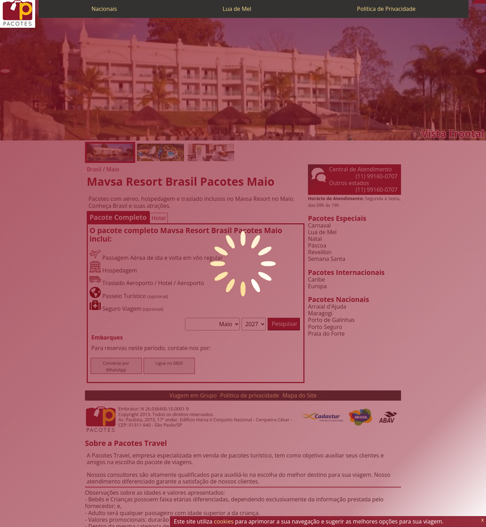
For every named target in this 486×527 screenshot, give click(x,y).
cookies (224, 521)
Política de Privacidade (386, 9)
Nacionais (104, 9)
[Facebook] (484, 2)
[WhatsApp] (477, 2)
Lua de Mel (237, 9)
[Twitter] (480, 2)
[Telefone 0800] (473, 2)
